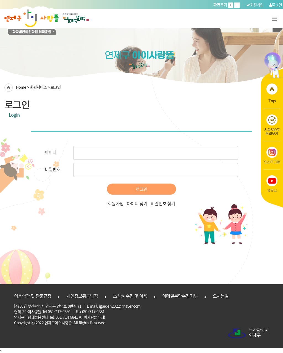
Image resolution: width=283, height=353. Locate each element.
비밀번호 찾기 (163, 203)
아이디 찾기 (137, 203)
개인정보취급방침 (82, 295)
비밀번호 (53, 169)
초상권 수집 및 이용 (130, 295)
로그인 (275, 4)
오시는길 (221, 295)
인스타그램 (272, 155)
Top (271, 93)
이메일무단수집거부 (180, 295)
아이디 (51, 152)
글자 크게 (230, 5)
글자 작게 (237, 5)
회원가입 (255, 4)
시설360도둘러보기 (272, 124)
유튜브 (271, 183)
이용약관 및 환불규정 (32, 295)
